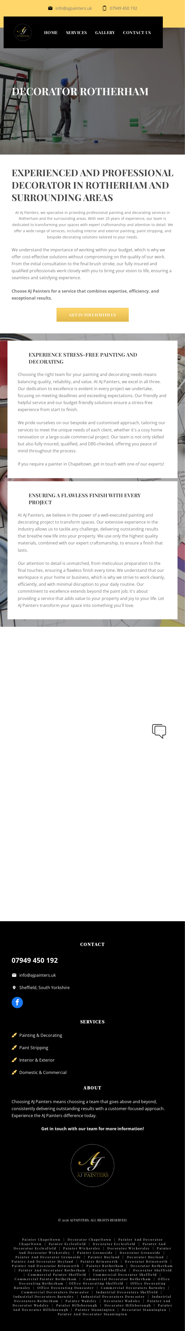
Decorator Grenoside (140, 1252)
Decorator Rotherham (152, 1266)
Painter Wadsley (81, 1301)
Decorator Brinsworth (146, 1261)
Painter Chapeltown (41, 1239)
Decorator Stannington (144, 1310)
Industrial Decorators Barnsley (43, 1296)
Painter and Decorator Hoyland (43, 1261)
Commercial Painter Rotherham (46, 1279)
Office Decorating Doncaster (65, 1288)
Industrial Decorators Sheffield (127, 1292)
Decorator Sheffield (152, 1270)
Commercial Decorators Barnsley (133, 1288)
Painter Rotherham (105, 1266)
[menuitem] (51, 32)
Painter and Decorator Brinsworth (45, 1266)
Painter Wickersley (81, 1248)
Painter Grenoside (95, 1252)
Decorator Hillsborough (127, 1305)
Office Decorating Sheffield (96, 1283)
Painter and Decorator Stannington (92, 1314)
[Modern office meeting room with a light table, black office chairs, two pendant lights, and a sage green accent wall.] (52, 752)
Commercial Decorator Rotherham (117, 1279)
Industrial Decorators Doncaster (113, 1296)
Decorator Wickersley (128, 1248)
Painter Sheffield (109, 1270)
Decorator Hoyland (145, 1257)
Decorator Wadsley (122, 1301)
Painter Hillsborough (77, 1305)
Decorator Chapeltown (89, 1239)
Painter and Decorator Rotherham (52, 1270)
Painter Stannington (95, 1310)
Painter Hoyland (104, 1257)
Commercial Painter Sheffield (57, 1274)
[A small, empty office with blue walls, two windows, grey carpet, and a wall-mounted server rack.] (133, 671)
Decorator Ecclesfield (114, 1244)
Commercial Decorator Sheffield (125, 1274)
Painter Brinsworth (99, 1261)
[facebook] (17, 1003)
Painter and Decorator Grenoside (48, 1257)
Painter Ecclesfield (67, 1244)
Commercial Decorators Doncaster (55, 1292)
